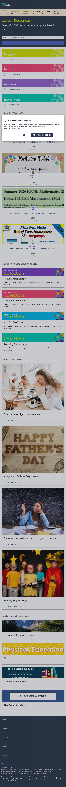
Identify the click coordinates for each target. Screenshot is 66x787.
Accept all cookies (42, 135)
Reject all (21, 135)
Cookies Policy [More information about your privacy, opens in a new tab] (15, 128)
